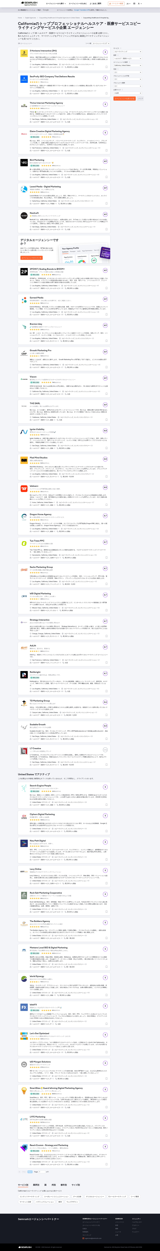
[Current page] (42, 1172)
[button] (128, 4)
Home (20, 18)
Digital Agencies (30, 18)
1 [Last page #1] (48, 1172)
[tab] (23, 1185)
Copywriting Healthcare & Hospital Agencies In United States (59, 18)
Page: (36, 1172)
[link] (78, 3)
